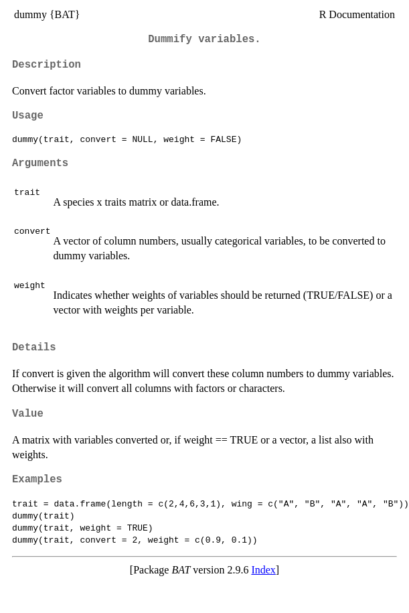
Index (263, 569)
